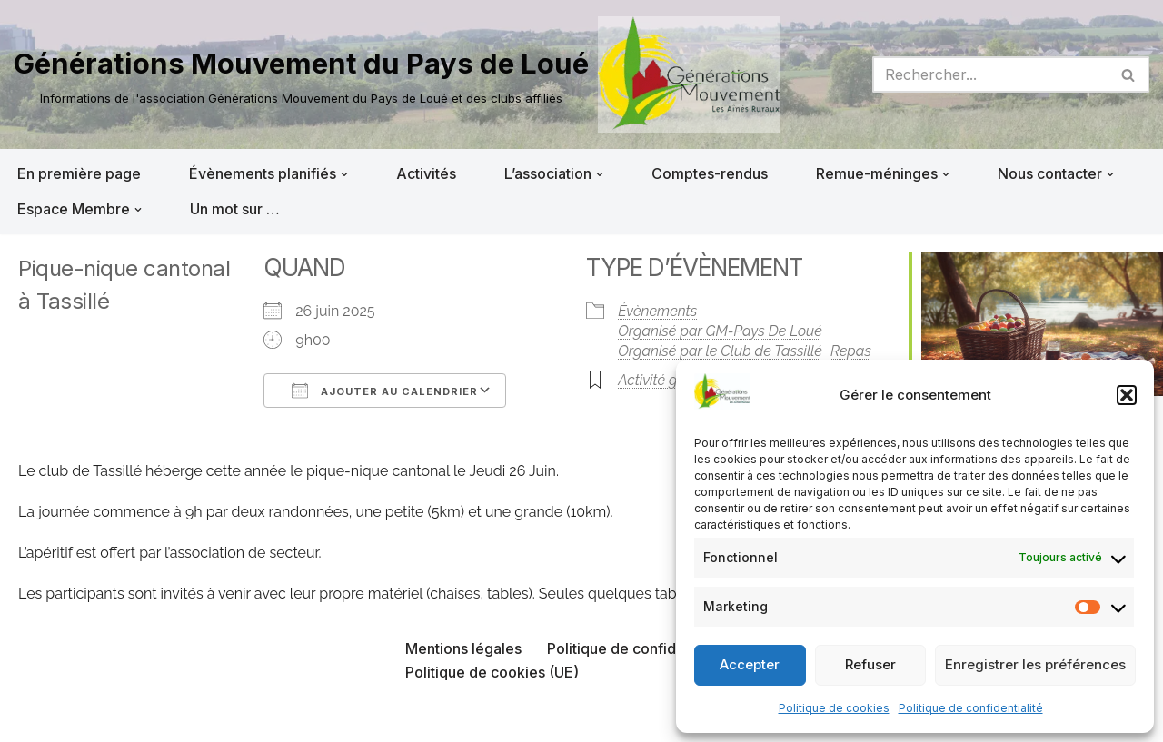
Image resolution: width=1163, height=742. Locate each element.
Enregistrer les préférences (1035, 664)
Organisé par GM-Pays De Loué (720, 331)
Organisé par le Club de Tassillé (720, 351)
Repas (850, 351)
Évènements (657, 311)
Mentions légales (463, 648)
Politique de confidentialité (971, 708)
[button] (1127, 395)
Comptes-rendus (709, 173)
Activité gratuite (668, 380)
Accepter (750, 664)
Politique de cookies (834, 708)
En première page (79, 173)
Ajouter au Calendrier (385, 390)
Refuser (870, 664)
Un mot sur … (235, 209)
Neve (32, 718)
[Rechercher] (990, 74)
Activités (426, 173)
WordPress (197, 718)
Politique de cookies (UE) (492, 672)
